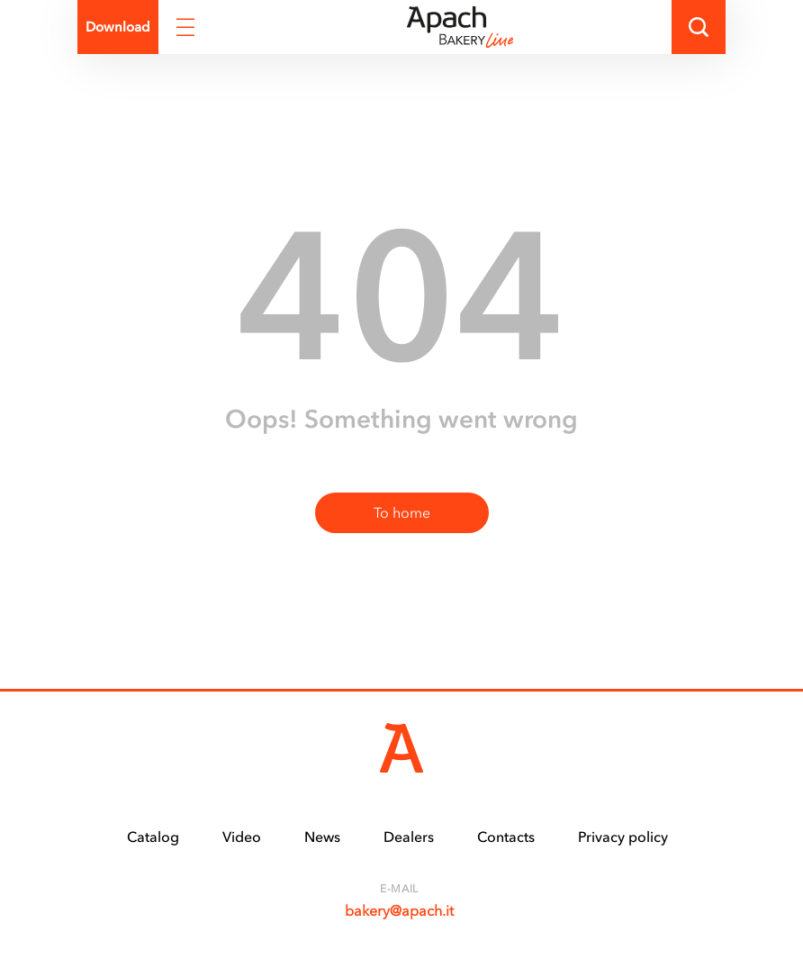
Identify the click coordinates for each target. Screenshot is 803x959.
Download (118, 26)
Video (241, 837)
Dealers (408, 837)
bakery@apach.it (399, 910)
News (322, 837)
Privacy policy (623, 837)
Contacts (506, 837)
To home (402, 512)
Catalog (153, 837)
